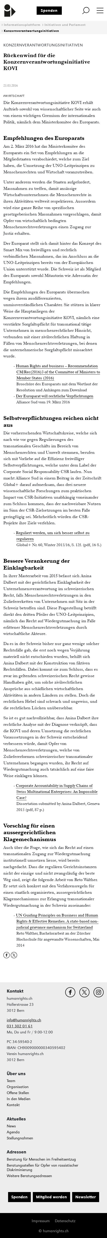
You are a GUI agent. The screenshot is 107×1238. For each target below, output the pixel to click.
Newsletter (85, 1197)
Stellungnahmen (20, 1138)
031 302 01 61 (20, 1026)
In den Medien (18, 1099)
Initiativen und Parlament (65, 25)
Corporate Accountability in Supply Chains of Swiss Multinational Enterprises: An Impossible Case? (57, 791)
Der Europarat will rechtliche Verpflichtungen (54, 396)
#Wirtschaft (14, 96)
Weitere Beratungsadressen (29, 1176)
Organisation (18, 1087)
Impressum (41, 1221)
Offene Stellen (18, 1093)
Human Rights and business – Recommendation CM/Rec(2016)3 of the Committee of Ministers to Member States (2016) (58, 371)
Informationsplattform (22, 25)
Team (11, 1080)
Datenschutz (65, 1221)
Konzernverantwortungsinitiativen (31, 31)
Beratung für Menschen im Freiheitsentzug (41, 1159)
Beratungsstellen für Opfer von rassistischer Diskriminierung (42, 1167)
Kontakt (13, 1105)
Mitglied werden (51, 1197)
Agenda (13, 1132)
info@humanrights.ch (24, 1020)
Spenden (49, 10)
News (11, 1126)
